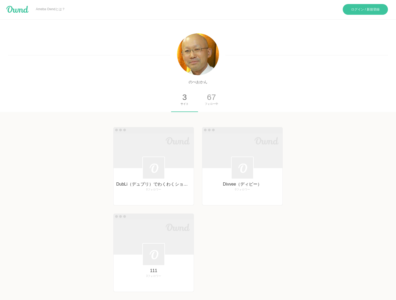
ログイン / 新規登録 (365, 9)
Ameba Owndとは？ (50, 9)
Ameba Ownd (17, 9)
